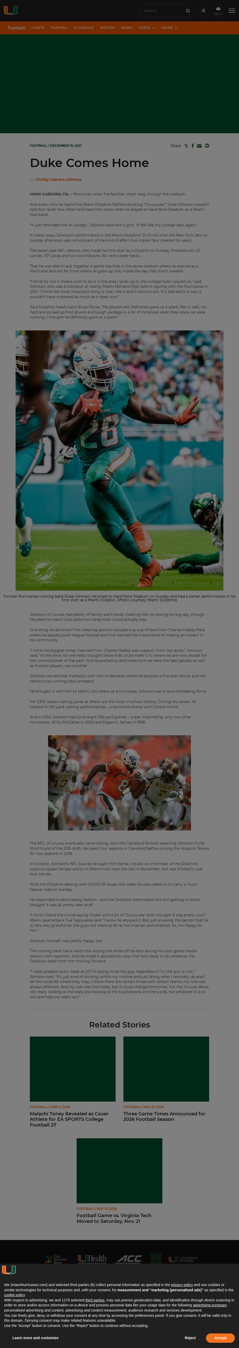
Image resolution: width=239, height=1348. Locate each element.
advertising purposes (210, 1305)
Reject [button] (190, 1338)
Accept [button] (220, 1338)
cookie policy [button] (14, 1295)
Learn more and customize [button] (35, 1338)
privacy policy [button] (182, 1285)
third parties (94, 1300)
